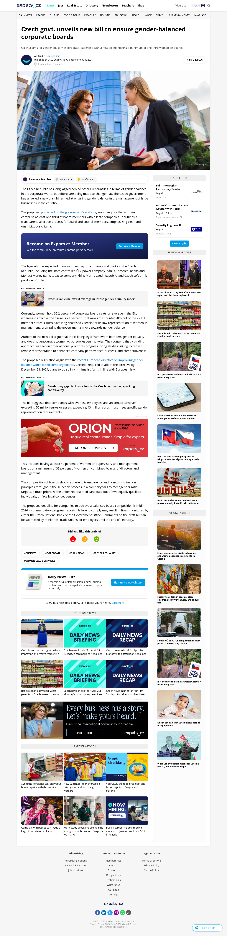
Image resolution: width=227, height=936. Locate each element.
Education (121, 15)
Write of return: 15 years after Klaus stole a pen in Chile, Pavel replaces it (179, 294)
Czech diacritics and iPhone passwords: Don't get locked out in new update (177, 417)
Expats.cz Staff (53, 55)
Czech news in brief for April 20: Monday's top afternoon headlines (126, 652)
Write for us (113, 885)
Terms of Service (151, 860)
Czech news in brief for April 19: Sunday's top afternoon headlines (125, 692)
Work (148, 15)
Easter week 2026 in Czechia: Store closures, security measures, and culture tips (178, 599)
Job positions (75, 870)
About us (113, 865)
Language (200, 15)
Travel (160, 15)
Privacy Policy (151, 865)
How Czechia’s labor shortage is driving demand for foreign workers (82, 787)
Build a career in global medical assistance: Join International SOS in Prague (125, 831)
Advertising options (76, 860)
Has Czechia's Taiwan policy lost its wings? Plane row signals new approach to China (178, 459)
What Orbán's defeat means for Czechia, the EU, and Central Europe (178, 765)
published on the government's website (68, 212)
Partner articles (85, 746)
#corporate (52, 553)
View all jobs (179, 243)
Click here (118, 603)
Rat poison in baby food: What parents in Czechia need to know (40, 692)
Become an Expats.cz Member (57, 244)
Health (136, 15)
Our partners (113, 875)
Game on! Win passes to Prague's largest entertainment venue (40, 829)
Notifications (86, 179)
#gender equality (104, 553)
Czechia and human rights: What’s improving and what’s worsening (41, 652)
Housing (105, 15)
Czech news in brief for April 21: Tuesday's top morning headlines (83, 652)
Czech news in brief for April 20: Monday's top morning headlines (83, 692)
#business (30, 553)
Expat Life (90, 15)
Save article (64, 179)
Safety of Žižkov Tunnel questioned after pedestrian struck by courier (178, 642)
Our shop (113, 889)
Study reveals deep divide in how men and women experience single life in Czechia (177, 556)
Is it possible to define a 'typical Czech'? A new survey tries (179, 376)
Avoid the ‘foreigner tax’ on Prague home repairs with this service (41, 785)
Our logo (113, 894)
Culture (54, 15)
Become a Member (129, 246)
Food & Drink (72, 15)
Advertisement (140, 416)
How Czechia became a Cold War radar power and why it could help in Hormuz (178, 502)
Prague (40, 15)
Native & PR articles (76, 865)
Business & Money (178, 15)
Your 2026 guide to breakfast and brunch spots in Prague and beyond (125, 787)
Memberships (113, 860)
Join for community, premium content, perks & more (60, 250)
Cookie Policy (151, 870)
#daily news (76, 553)
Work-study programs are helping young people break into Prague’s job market (83, 831)
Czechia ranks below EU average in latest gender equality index (91, 299)
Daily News (25, 15)
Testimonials (113, 880)
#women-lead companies (39, 560)
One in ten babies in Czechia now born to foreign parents (178, 724)
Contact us (113, 870)
